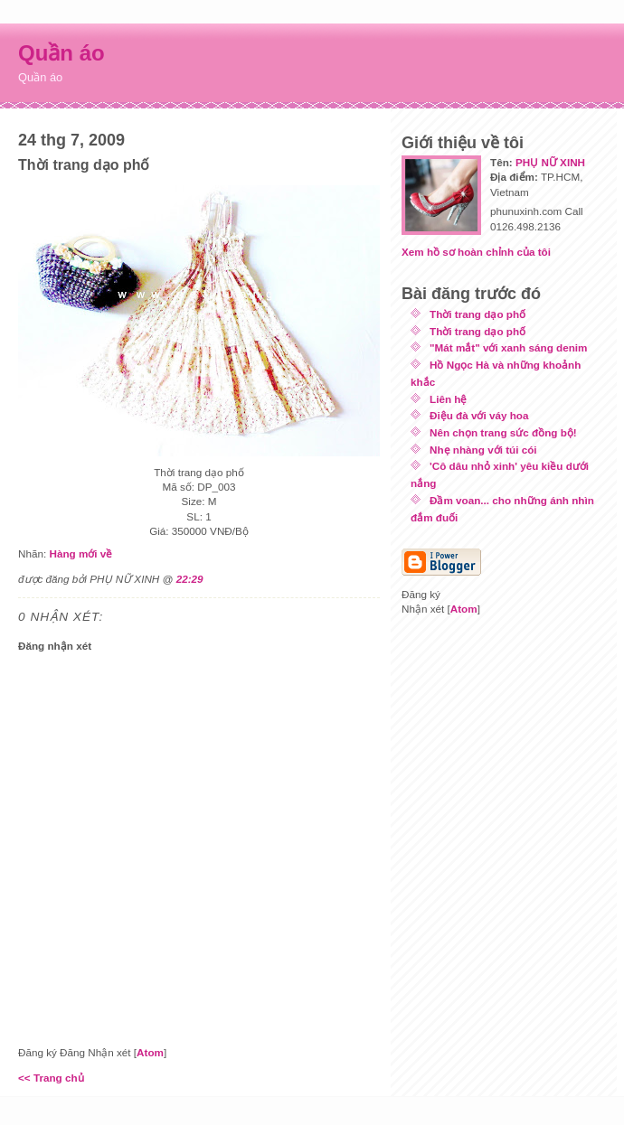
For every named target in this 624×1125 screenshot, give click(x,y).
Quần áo (61, 53)
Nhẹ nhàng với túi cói (483, 449)
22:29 (189, 579)
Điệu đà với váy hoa (479, 415)
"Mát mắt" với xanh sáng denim (508, 347)
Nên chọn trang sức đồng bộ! (503, 432)
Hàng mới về (80, 553)
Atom (150, 1052)
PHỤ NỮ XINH (550, 162)
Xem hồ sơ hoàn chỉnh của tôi (476, 252)
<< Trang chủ (51, 1077)
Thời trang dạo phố (477, 314)
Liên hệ (448, 399)
